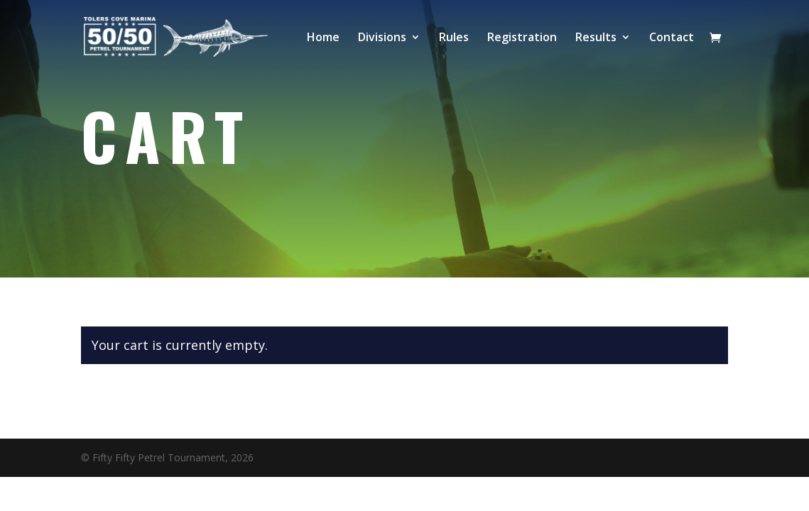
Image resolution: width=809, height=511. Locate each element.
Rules (454, 38)
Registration (522, 38)
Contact (671, 38)
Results (596, 38)
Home (323, 38)
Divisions (382, 38)
